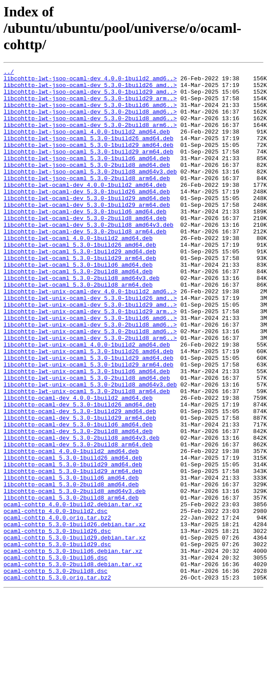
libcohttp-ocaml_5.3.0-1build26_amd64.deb (73, 536)
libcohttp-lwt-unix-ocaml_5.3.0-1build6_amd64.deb (87, 432)
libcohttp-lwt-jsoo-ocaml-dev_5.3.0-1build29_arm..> (90, 105)
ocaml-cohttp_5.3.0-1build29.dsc (57, 640)
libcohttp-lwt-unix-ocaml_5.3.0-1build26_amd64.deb (88, 408)
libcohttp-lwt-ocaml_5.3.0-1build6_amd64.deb (78, 304)
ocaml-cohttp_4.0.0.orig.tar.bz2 (57, 608)
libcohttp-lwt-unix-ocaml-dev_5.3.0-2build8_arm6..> (90, 392)
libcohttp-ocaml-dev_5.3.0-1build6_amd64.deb (78, 496)
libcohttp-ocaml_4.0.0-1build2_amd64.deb (71, 528)
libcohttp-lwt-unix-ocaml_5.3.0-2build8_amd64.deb (87, 440)
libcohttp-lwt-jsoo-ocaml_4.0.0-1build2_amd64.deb (87, 145)
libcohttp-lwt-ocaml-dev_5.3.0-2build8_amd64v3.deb (88, 256)
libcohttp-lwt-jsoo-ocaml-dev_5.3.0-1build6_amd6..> (90, 113)
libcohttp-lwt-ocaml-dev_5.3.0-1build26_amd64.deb (87, 217)
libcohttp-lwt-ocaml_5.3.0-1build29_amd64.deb (80, 288)
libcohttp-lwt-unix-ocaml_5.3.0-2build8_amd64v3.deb (90, 448)
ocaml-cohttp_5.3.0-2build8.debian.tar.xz (73, 664)
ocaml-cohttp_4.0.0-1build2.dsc (56, 600)
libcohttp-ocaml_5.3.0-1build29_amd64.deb (73, 544)
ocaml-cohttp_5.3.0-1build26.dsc (57, 624)
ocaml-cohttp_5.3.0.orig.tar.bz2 (57, 680)
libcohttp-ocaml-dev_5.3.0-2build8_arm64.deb (78, 520)
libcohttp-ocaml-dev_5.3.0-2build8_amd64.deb (78, 504)
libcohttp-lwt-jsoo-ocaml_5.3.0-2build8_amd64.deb (87, 185)
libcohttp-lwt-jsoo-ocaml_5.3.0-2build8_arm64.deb (87, 201)
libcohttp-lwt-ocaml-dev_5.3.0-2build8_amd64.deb (85, 248)
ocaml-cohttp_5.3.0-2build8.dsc (56, 672)
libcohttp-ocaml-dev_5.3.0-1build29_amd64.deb (80, 480)
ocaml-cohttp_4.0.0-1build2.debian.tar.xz (73, 592)
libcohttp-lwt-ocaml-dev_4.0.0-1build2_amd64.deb (85, 209)
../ (9, 73)
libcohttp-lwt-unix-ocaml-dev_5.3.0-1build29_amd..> (90, 352)
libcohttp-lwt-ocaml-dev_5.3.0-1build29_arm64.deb (87, 233)
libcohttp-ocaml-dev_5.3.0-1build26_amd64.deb (80, 472)
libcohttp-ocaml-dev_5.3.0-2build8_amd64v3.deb (81, 512)
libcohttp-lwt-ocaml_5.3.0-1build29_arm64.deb (80, 296)
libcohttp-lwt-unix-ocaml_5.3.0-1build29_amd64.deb (88, 416)
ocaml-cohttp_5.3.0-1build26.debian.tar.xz (75, 616)
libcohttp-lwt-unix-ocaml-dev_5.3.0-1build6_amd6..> (90, 368)
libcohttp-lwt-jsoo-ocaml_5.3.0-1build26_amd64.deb (88, 153)
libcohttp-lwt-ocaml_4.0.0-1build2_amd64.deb (78, 272)
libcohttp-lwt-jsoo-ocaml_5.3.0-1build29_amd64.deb (88, 161)
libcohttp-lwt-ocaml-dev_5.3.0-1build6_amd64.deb (85, 240)
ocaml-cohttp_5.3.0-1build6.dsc (56, 656)
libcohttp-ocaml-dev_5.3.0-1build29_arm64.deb (80, 488)
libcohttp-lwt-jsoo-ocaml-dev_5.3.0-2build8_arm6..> (90, 137)
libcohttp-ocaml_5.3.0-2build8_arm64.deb (71, 584)
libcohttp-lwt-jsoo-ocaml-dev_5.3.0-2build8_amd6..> (90, 121)
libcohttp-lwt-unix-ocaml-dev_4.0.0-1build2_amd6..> (90, 336)
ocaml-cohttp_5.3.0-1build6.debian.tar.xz (73, 648)
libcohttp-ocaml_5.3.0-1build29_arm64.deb (73, 552)
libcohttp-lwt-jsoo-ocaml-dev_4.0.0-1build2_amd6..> (90, 81)
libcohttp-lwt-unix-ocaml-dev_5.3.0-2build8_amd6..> (90, 376)
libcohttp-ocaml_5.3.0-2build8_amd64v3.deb (75, 576)
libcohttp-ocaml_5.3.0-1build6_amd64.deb (71, 560)
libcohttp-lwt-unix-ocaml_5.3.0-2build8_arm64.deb (87, 456)
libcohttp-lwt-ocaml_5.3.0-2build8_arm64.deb (78, 328)
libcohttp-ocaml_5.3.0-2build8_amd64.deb (71, 568)
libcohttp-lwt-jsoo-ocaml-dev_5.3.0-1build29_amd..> (90, 97)
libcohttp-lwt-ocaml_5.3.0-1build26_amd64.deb (80, 280)
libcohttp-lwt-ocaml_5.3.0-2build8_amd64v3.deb (81, 320)
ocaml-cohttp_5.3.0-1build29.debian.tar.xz (75, 632)
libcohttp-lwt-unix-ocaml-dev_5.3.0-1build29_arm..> (90, 360)
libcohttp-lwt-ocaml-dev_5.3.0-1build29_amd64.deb (87, 225)
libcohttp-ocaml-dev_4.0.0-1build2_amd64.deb (78, 464)
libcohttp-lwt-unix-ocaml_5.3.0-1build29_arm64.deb (88, 424)
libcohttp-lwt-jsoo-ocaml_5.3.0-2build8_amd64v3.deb (90, 193)
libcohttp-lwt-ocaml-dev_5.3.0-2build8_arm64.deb (85, 264)
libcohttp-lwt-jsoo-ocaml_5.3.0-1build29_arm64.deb (88, 169)
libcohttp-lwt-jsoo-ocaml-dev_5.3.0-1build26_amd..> (90, 89)
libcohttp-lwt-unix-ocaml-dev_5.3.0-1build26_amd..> (90, 344)
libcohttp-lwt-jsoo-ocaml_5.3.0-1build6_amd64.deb (87, 177)
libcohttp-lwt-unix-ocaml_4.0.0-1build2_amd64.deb (87, 400)
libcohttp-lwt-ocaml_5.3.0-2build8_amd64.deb (78, 312)
